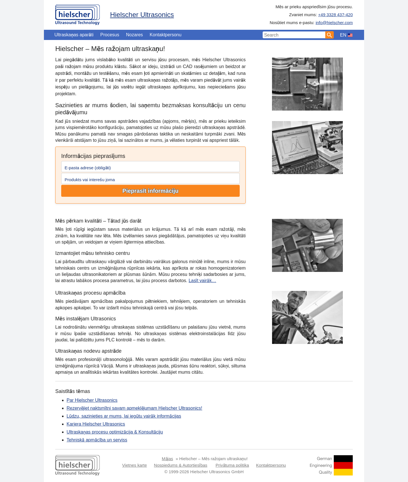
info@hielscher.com (334, 22)
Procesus (109, 34)
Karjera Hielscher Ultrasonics (96, 424)
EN (343, 35)
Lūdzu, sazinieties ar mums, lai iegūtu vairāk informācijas (124, 416)
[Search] (329, 35)
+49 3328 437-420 (335, 14)
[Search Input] (294, 34)
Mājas (167, 458)
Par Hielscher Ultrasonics (92, 400)
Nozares (134, 34)
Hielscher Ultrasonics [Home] (142, 14)
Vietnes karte (134, 465)
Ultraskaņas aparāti (74, 34)
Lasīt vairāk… (202, 280)
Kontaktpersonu (165, 34)
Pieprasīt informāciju (150, 191)
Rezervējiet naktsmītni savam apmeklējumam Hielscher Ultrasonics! (134, 408)
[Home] (77, 13)
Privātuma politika (232, 465)
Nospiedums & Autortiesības (180, 465)
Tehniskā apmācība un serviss (97, 439)
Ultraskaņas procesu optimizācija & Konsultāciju (115, 432)
